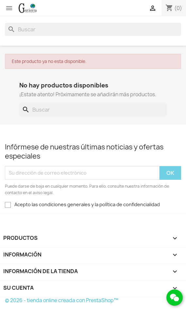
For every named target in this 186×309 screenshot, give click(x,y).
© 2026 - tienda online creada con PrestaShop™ (61, 300)
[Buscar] (93, 29)
